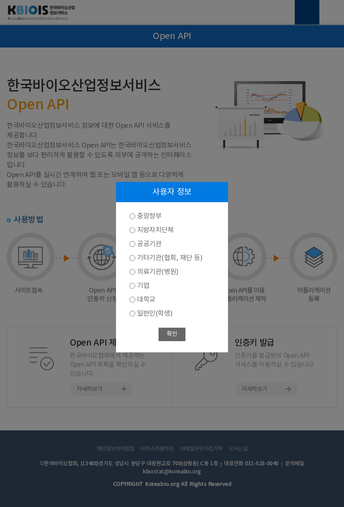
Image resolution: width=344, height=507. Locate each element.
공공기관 (149, 244)
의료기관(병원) (157, 272)
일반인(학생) (154, 313)
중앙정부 (149, 216)
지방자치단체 (155, 230)
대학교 (146, 299)
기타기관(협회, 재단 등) (169, 258)
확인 (172, 334)
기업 (143, 286)
